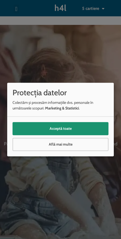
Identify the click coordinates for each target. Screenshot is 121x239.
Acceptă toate (61, 128)
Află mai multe (60, 144)
